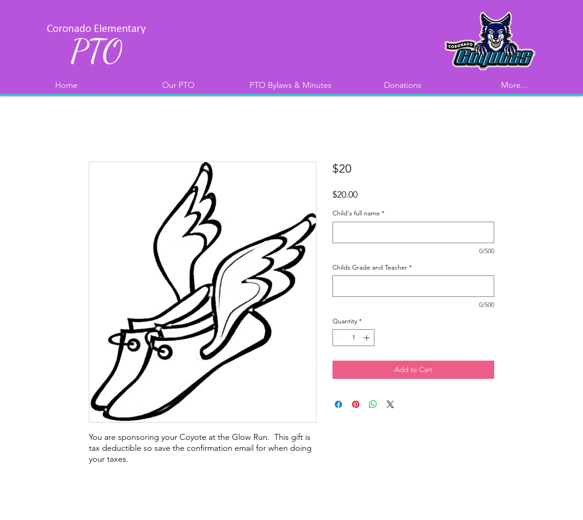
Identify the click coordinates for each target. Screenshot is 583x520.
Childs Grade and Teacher (372, 267)
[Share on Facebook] (338, 404)
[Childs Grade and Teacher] (413, 286)
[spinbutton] (353, 338)
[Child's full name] (413, 232)
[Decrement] (339, 338)
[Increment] (367, 338)
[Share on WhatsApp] (373, 404)
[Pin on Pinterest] (355, 404)
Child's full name (358, 213)
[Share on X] (390, 404)
